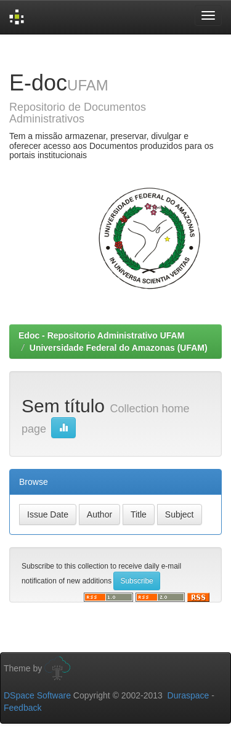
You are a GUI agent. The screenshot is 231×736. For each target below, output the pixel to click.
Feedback (22, 708)
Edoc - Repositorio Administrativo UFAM (101, 335)
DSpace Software (37, 695)
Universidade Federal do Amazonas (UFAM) (119, 348)
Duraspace (188, 695)
